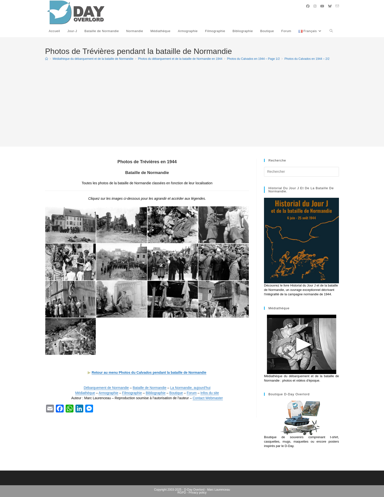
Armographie (108, 393)
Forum (191, 393)
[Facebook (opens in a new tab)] (308, 6)
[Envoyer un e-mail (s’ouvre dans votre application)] (337, 6)
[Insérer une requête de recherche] (301, 172)
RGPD (182, 492)
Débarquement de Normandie (106, 388)
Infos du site (209, 393)
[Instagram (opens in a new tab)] (315, 6)
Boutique (176, 393)
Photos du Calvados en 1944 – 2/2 (306, 59)
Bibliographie (156, 393)
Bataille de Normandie (150, 388)
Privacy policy (197, 492)
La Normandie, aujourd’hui (190, 388)
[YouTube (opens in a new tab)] (322, 6)
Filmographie (132, 393)
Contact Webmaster (208, 398)
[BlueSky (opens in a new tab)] (330, 6)
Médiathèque (85, 393)
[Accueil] (46, 59)
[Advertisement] (192, 101)
